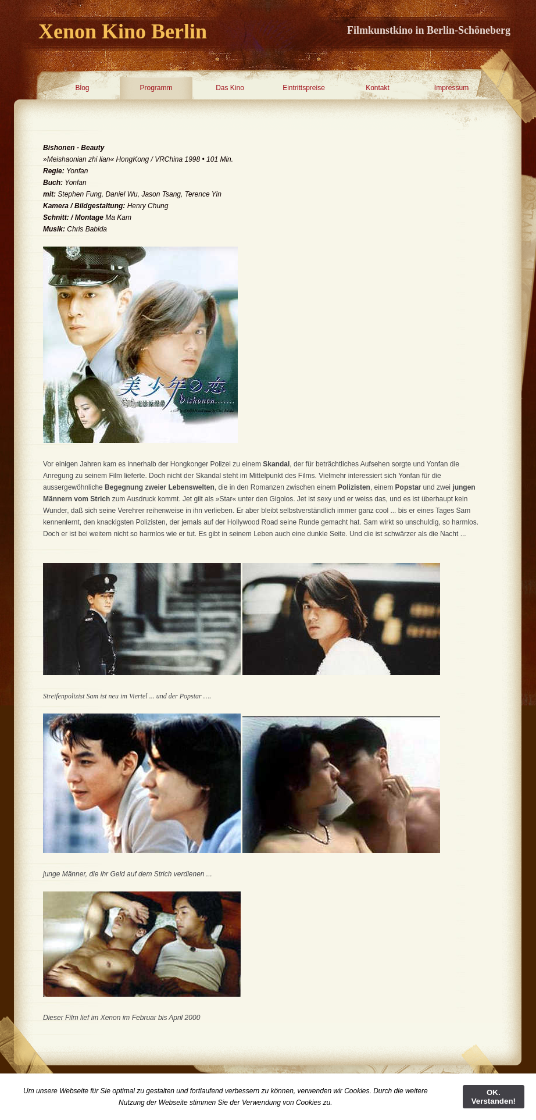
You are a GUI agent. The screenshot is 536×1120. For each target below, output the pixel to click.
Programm (156, 88)
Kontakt (378, 88)
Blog (82, 88)
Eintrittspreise (304, 88)
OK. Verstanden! (493, 1096)
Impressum (451, 88)
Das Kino (230, 88)
